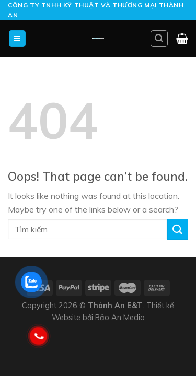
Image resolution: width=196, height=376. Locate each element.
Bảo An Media (120, 317)
